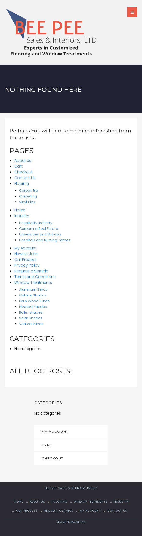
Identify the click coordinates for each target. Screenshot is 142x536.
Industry (21, 216)
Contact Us (24, 177)
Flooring (21, 183)
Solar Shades (30, 318)
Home (19, 210)
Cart (18, 166)
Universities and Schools (40, 234)
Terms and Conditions (35, 276)
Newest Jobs (26, 254)
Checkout (23, 172)
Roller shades (31, 312)
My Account (25, 248)
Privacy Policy (27, 265)
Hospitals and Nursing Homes (44, 240)
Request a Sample (31, 271)
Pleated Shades (33, 306)
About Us (22, 160)
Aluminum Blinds (33, 289)
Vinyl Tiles (27, 202)
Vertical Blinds (31, 324)
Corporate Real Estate (38, 228)
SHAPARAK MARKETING (71, 522)
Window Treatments (33, 282)
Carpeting (28, 196)
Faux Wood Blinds (34, 301)
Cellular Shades (32, 295)
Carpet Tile (28, 190)
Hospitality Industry (35, 222)
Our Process (25, 259)
